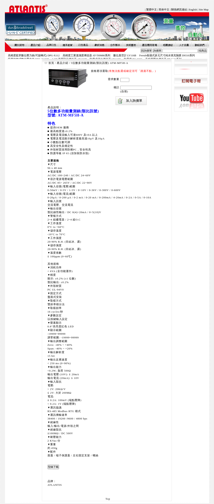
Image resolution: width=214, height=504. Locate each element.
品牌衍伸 (51, 45)
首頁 (51, 62)
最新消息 (99, 45)
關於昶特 (19, 45)
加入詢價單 (134, 100)
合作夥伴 (115, 45)
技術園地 (131, 45)
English (193, 9)
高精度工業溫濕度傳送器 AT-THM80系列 (86, 55)
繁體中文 (151, 9)
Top (107, 498)
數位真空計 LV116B (124, 55)
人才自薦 (183, 45)
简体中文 (164, 9)
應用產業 (67, 45)
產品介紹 (35, 45)
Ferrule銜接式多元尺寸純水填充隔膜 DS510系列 (167, 55)
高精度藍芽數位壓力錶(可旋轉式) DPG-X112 (34, 55)
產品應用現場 (149, 45)
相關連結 (167, 45)
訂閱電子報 (191, 81)
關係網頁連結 (179, 9)
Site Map (203, 9)
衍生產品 (83, 45)
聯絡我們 (199, 45)
